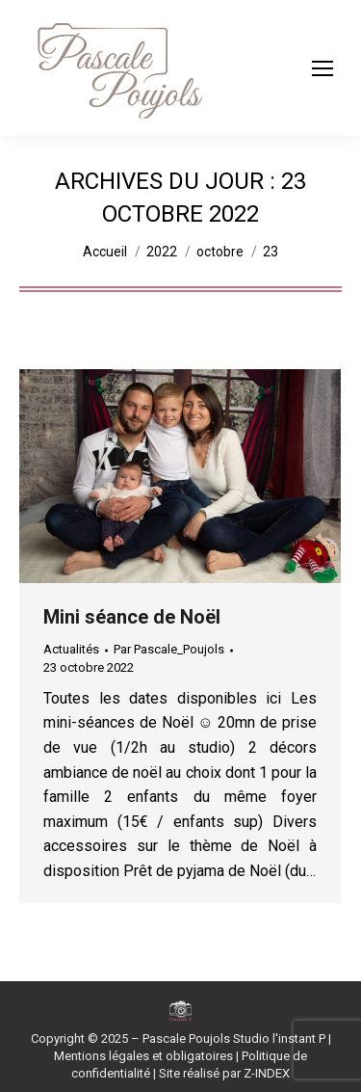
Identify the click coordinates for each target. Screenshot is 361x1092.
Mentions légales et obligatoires (143, 1056)
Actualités (71, 649)
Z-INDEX (267, 1073)
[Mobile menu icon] (322, 68)
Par (169, 649)
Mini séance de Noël (131, 616)
